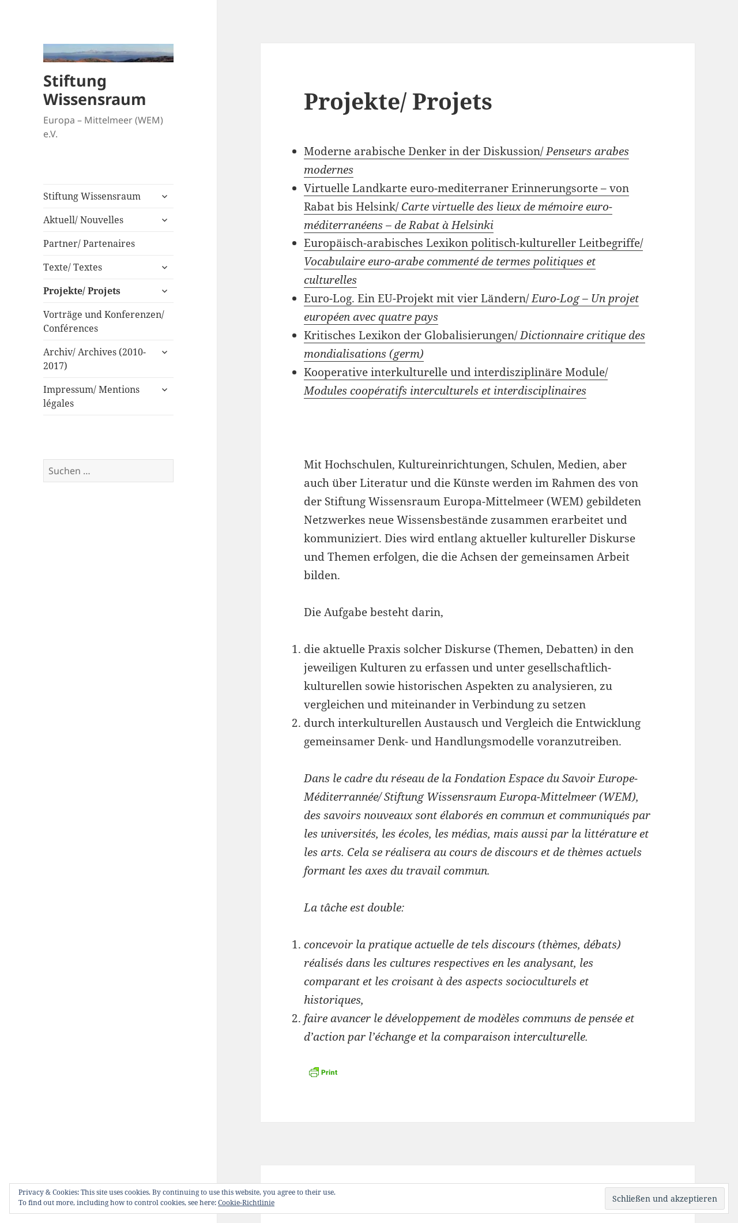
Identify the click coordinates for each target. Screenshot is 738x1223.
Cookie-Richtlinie (246, 1202)
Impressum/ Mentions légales (91, 396)
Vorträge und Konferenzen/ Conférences (103, 321)
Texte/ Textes (72, 267)
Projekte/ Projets (82, 290)
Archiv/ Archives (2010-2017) (94, 359)
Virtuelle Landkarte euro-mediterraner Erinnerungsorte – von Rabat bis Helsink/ (466, 206)
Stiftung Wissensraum (94, 90)
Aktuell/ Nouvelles (83, 219)
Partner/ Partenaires (89, 243)
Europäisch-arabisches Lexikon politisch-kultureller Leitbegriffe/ (473, 261)
